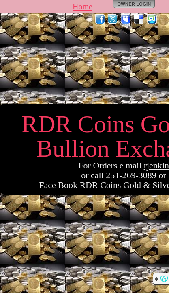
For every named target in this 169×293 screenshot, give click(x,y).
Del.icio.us (139, 19)
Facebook (100, 19)
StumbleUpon (152, 19)
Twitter (113, 19)
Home (82, 6)
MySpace (126, 19)
